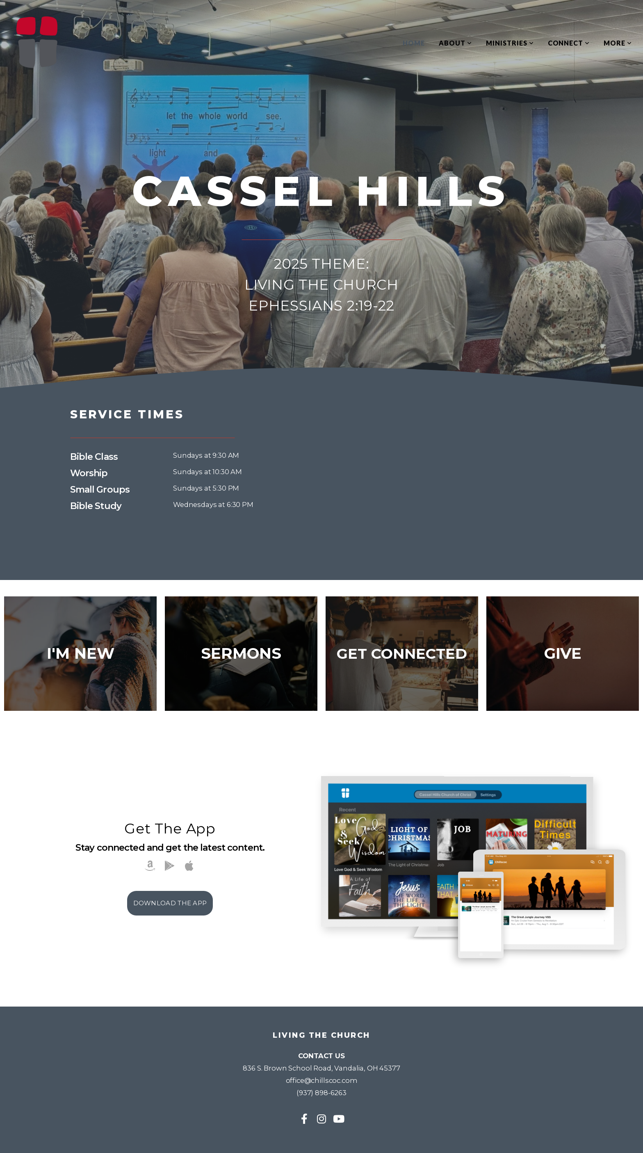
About (455, 43)
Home (414, 43)
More (618, 43)
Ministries (510, 43)
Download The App (170, 903)
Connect (569, 43)
